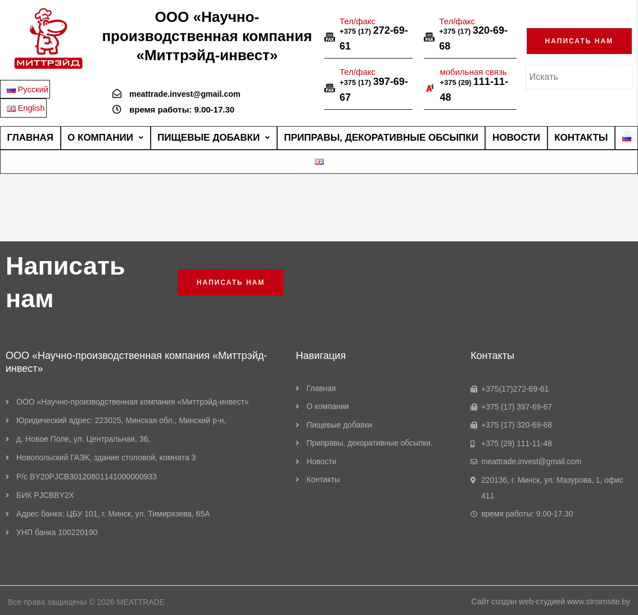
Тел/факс (357, 19)
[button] (579, 40)
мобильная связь (473, 70)
